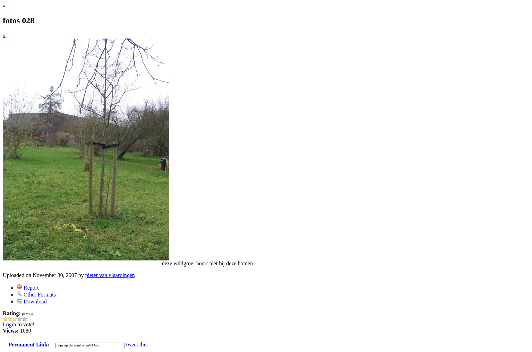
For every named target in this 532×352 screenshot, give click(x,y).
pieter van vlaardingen (110, 275)
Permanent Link (27, 344)
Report (28, 288)
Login (9, 324)
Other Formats (36, 295)
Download (32, 301)
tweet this (137, 344)
